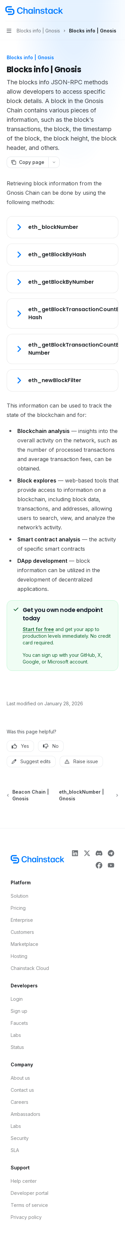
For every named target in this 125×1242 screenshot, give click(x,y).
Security (20, 1138)
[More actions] (116, 10)
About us (20, 1078)
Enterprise (22, 920)
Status (17, 1047)
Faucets (19, 1023)
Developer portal (29, 1193)
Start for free (38, 629)
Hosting (19, 956)
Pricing (18, 908)
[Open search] (103, 10)
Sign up (19, 1011)
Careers (19, 1102)
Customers (22, 932)
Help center (24, 1181)
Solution (19, 896)
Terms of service (29, 1205)
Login (17, 999)
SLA (15, 1150)
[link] (62, 227)
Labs (16, 1035)
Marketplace (24, 944)
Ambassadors (25, 1114)
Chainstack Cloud (30, 968)
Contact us (22, 1090)
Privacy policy (26, 1217)
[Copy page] (27, 162)
